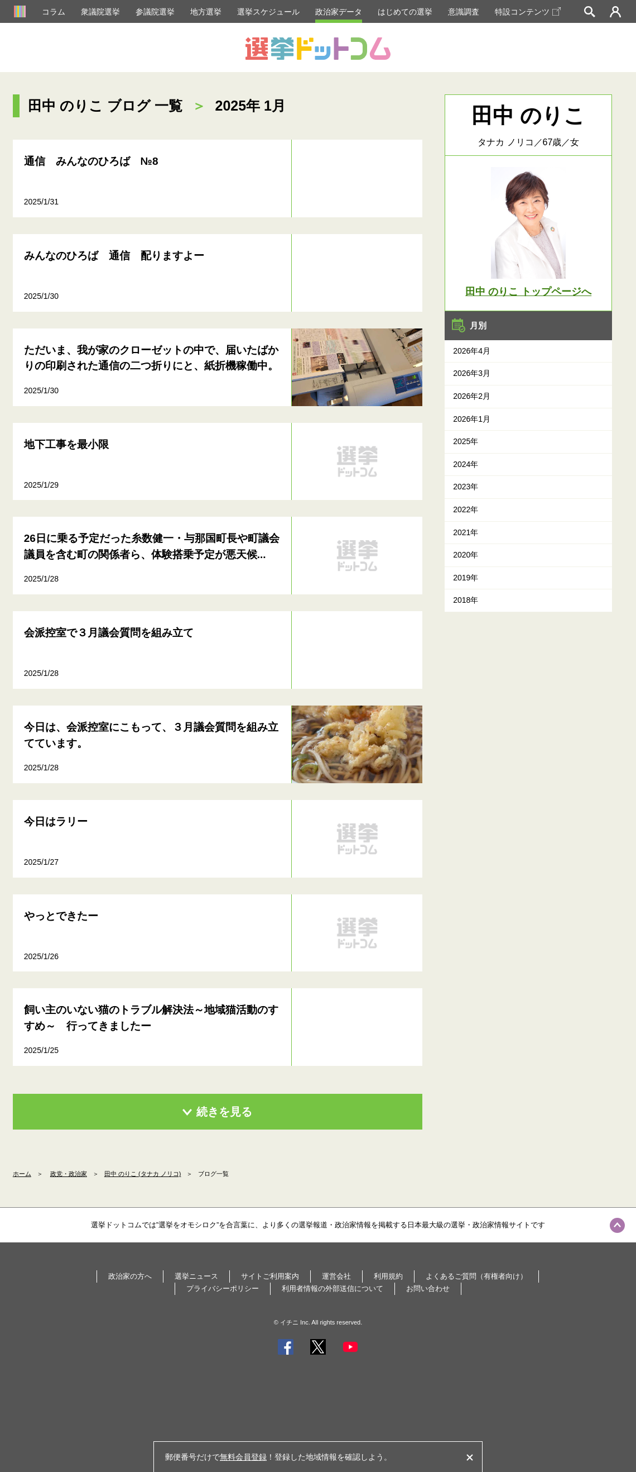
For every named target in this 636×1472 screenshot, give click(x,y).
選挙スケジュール (268, 11)
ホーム (22, 1173)
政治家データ (338, 11)
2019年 (465, 577)
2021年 (465, 532)
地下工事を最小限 (66, 444)
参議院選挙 (155, 11)
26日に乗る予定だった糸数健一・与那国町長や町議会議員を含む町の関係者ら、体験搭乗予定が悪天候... (152, 546)
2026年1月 (471, 419)
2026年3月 (471, 373)
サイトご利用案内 (270, 1276)
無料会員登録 (243, 1456)
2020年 (465, 554)
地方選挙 (205, 11)
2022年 (465, 509)
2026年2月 (471, 396)
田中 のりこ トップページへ (528, 291)
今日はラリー (56, 821)
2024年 (465, 464)
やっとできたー (61, 916)
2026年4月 (471, 350)
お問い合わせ (428, 1288)
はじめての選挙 (405, 11)
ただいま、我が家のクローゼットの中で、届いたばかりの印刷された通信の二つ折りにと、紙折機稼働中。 (151, 358)
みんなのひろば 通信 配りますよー (114, 255)
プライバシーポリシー (222, 1288)
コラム (53, 11)
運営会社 (336, 1276)
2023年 (465, 486)
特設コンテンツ (528, 11)
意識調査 (463, 11)
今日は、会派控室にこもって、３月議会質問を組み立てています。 (151, 735)
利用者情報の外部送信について (332, 1288)
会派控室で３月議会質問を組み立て (109, 633)
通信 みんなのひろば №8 (91, 161)
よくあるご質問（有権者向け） (476, 1276)
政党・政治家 (68, 1173)
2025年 (465, 441)
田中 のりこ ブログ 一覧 (105, 105)
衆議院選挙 (100, 11)
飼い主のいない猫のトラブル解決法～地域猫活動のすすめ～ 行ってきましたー (151, 1018)
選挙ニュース (196, 1276)
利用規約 (388, 1276)
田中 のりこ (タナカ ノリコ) (142, 1173)
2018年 (465, 600)
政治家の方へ (130, 1276)
